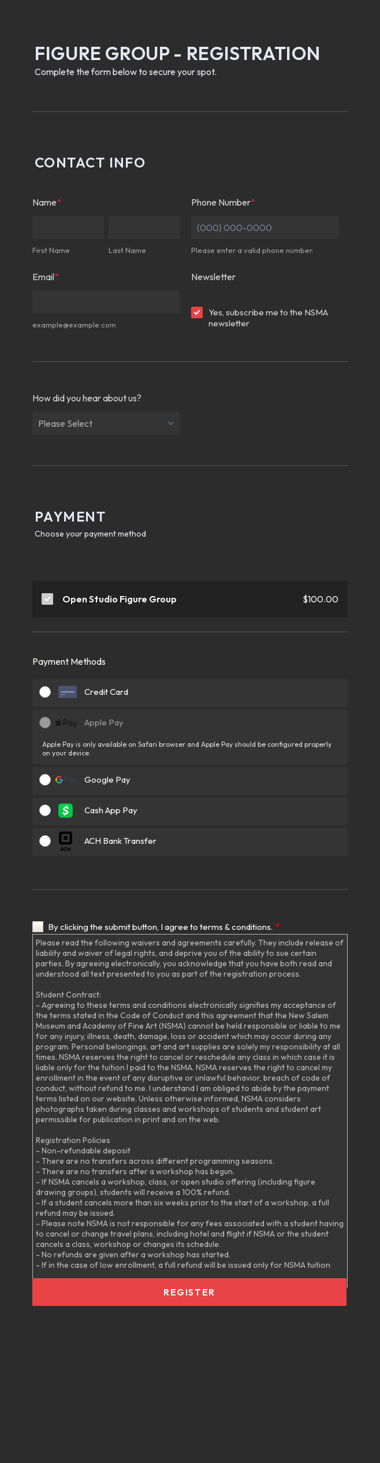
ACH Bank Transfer (120, 840)
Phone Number (223, 202)
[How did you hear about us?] (106, 423)
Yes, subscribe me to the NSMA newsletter (268, 318)
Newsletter (213, 276)
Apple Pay (104, 722)
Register (189, 1292)
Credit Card (106, 691)
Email (45, 276)
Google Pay (107, 779)
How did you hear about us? (86, 398)
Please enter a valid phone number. (252, 250)
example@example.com (74, 324)
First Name (51, 250)
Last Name (127, 250)
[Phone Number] (264, 227)
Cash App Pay (110, 810)
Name (46, 202)
